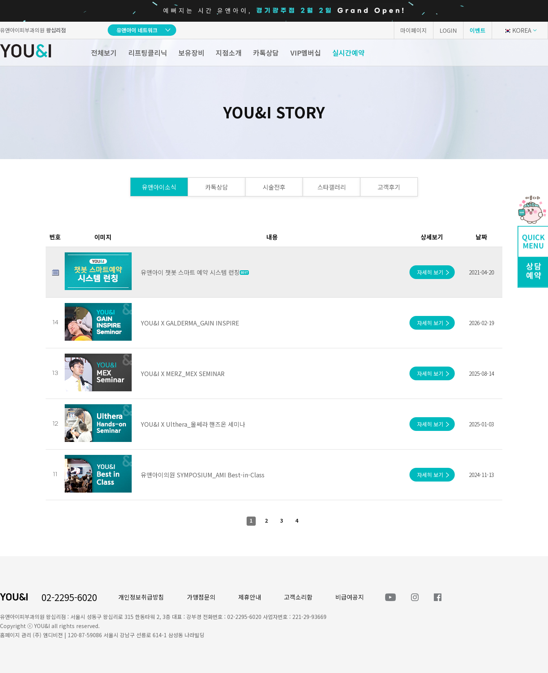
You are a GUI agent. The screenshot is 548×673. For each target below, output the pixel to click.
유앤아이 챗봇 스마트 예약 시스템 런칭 (195, 272)
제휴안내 (249, 596)
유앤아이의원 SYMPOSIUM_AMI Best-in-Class (202, 474)
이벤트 (478, 30)
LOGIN (448, 30)
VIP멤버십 (305, 52)
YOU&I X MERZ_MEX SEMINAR (183, 373)
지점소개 (229, 52)
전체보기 (104, 52)
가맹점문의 (201, 596)
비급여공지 (349, 596)
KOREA (517, 30)
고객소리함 (298, 596)
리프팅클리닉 (147, 52)
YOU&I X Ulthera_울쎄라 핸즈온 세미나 (193, 424)
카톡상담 (266, 52)
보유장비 (191, 52)
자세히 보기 (430, 272)
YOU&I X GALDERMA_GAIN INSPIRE (190, 322)
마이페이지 (413, 30)
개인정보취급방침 (141, 596)
